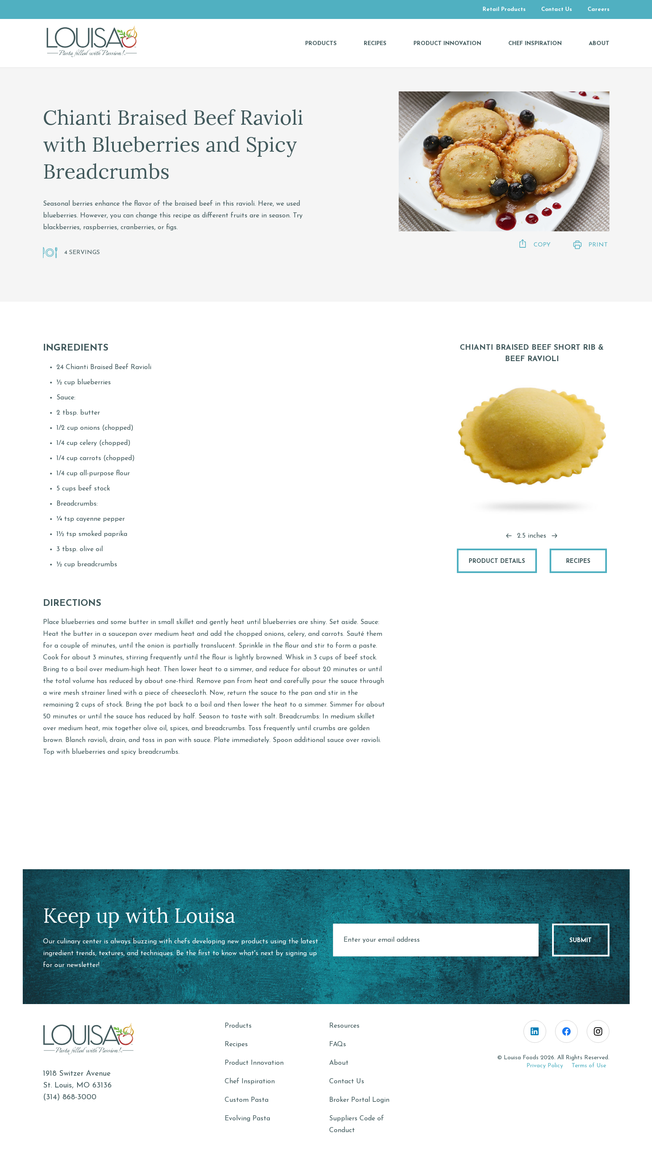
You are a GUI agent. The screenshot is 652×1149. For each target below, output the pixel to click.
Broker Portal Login (359, 1100)
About (339, 1063)
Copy (533, 243)
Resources (344, 1026)
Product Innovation (254, 1063)
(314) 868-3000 (70, 1097)
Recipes (578, 561)
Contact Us (346, 1081)
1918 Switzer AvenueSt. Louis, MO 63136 (77, 1080)
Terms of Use (589, 1066)
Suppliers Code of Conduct (356, 1124)
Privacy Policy (544, 1066)
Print (589, 245)
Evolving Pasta (247, 1118)
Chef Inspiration (250, 1081)
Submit (580, 940)
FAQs (337, 1044)
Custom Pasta (246, 1100)
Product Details (497, 561)
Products (238, 1026)
